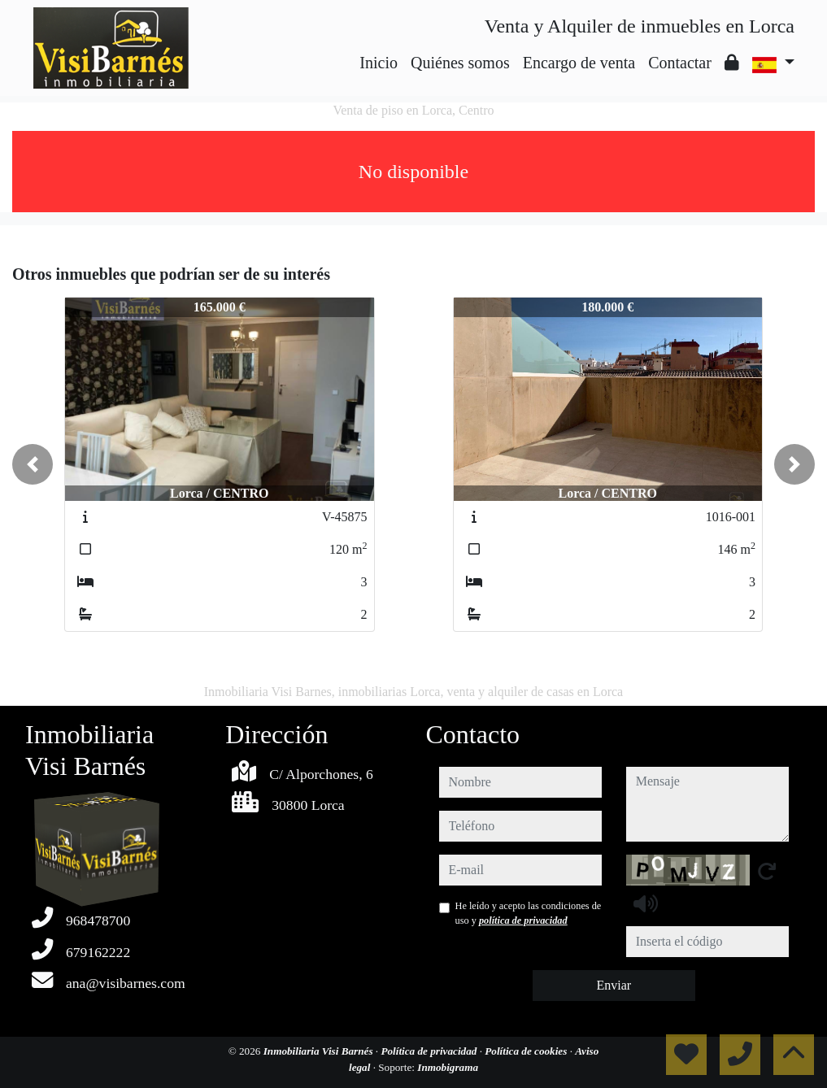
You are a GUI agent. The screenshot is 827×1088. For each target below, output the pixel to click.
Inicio (378, 63)
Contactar (680, 63)
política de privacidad (523, 920)
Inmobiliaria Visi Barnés (319, 1051)
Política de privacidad (430, 1051)
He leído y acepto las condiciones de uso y (528, 913)
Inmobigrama (447, 1067)
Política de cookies (527, 1051)
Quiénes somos (460, 63)
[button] (32, 464)
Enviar (613, 985)
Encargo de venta (579, 63)
